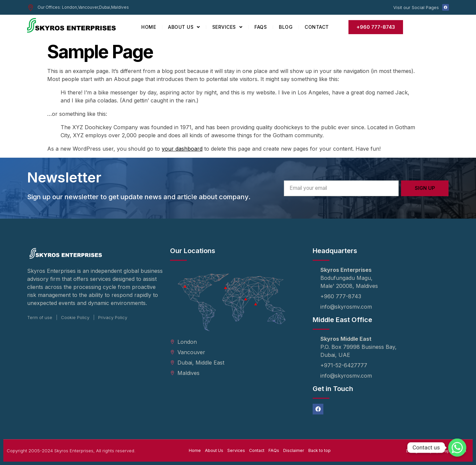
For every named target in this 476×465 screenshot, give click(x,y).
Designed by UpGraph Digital (436, 450)
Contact (317, 27)
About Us (184, 27)
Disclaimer (294, 450)
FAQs (260, 27)
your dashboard (182, 148)
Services (227, 27)
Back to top (321, 450)
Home (148, 27)
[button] (375, 27)
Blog (286, 27)
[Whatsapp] (457, 448)
